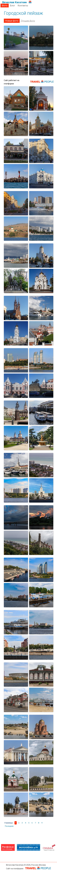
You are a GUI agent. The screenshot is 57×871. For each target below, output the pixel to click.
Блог (12, 5)
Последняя (9, 826)
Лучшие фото (28, 20)
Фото (4, 5)
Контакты (23, 5)
